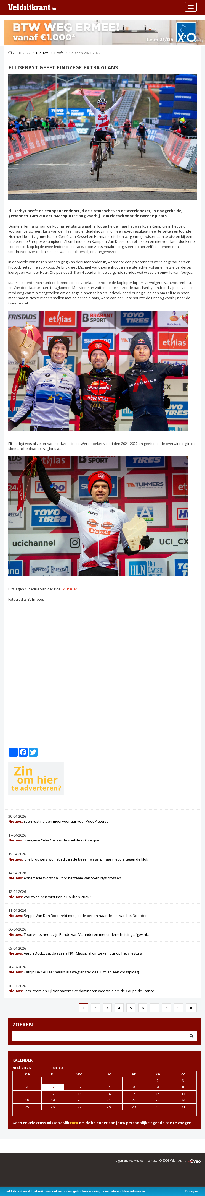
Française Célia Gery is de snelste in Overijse (53, 840)
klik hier (69, 589)
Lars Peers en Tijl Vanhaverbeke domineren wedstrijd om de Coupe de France (81, 990)
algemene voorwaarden (130, 1161)
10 (191, 1007)
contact (152, 1161)
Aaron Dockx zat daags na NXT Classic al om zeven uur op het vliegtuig (75, 953)
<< (54, 1067)
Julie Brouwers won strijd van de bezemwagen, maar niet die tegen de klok (78, 859)
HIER (74, 1122)
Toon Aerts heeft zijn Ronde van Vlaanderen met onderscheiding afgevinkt (78, 934)
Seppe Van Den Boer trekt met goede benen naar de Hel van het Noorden (78, 915)
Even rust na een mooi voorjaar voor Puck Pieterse (58, 821)
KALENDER (22, 1060)
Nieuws (42, 52)
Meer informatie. (134, 1191)
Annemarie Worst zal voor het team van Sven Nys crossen (64, 877)
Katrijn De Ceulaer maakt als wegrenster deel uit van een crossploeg (73, 972)
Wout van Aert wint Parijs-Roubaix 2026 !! (49, 896)
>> (60, 1067)
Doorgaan (192, 1191)
